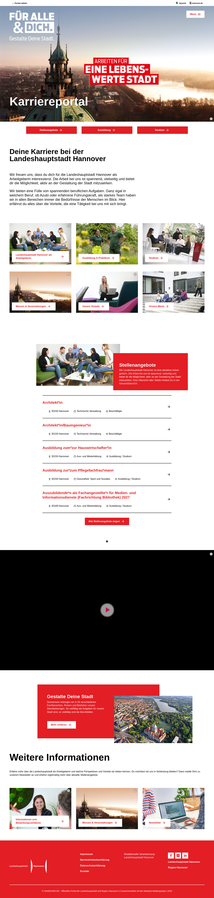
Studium (162, 130)
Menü (193, 14)
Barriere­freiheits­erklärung (94, 860)
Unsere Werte (159, 306)
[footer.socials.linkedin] (185, 856)
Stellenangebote (52, 130)
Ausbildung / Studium (119, 456)
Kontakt (84, 871)
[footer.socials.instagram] (178, 856)
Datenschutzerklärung (92, 865)
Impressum (86, 854)
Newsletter (158, 823)
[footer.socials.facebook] (171, 856)
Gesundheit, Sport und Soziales (92, 479)
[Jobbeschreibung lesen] (169, 406)
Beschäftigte (114, 411)
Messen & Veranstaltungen (34, 306)
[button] (211, 118)
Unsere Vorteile (93, 306)
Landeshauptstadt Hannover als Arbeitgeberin (40, 256)
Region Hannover (178, 867)
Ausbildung (107, 130)
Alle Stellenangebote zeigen (107, 521)
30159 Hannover (58, 411)
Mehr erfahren (61, 725)
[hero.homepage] (32, 26)
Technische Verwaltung (87, 411)
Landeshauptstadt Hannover (184, 862)
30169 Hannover (58, 506)
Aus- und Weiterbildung (87, 456)
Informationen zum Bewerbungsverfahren (40, 821)
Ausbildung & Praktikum (99, 258)
